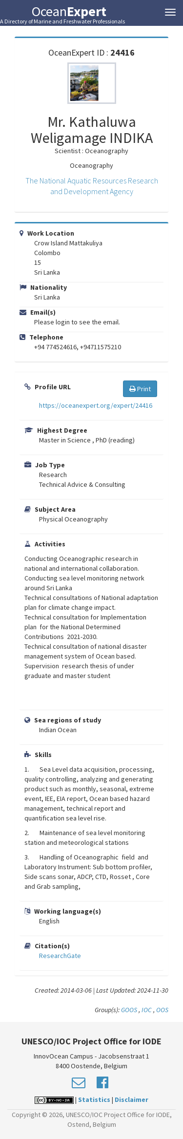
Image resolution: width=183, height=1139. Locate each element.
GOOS (129, 1009)
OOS (162, 1009)
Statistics (94, 1099)
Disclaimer (131, 1099)
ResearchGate (60, 955)
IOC (147, 1009)
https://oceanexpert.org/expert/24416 (95, 405)
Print (140, 388)
